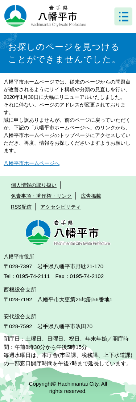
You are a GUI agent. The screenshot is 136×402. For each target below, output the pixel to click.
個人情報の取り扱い (34, 185)
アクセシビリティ (60, 207)
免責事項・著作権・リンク (41, 196)
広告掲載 (91, 196)
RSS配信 (21, 207)
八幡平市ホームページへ (31, 163)
